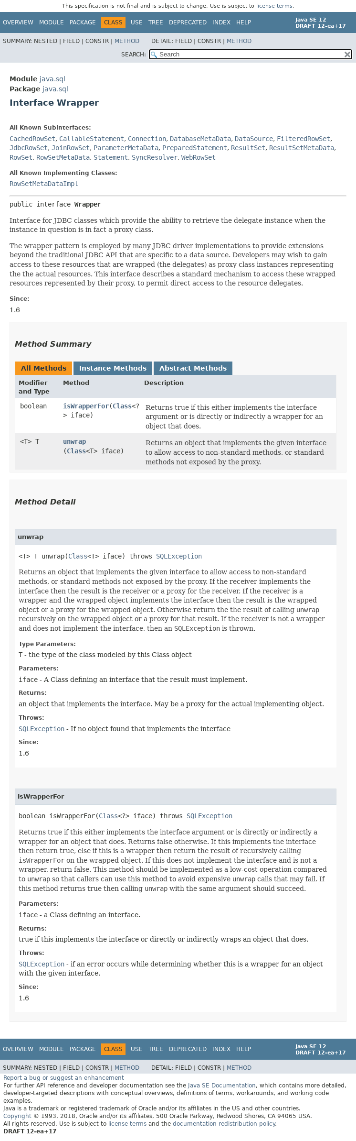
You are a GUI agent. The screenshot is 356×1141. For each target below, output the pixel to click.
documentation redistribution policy (224, 1123)
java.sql (52, 79)
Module (51, 22)
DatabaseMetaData (200, 139)
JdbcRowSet (29, 148)
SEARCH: (133, 54)
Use (137, 22)
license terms (274, 6)
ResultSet (248, 148)
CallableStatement (91, 139)
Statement (111, 157)
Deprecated (188, 22)
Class (122, 406)
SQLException (179, 556)
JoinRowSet (71, 148)
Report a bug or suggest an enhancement (63, 1078)
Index (221, 22)
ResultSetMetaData (301, 148)
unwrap (74, 441)
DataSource (254, 139)
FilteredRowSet (303, 139)
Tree (155, 22)
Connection (147, 139)
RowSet (21, 157)
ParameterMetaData (126, 148)
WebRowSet (198, 157)
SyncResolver (155, 157)
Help (243, 22)
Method (127, 41)
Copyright (17, 1116)
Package (83, 22)
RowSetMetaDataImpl (44, 183)
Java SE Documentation (222, 1085)
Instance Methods (113, 368)
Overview (18, 22)
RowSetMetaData (63, 157)
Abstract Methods (193, 368)
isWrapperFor (86, 406)
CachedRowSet (32, 139)
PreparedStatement (194, 148)
